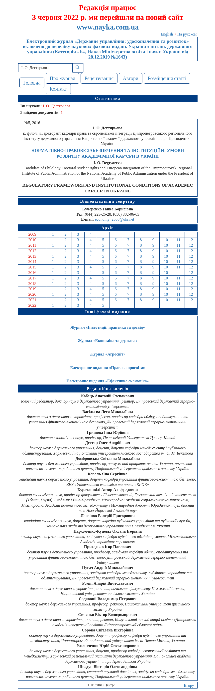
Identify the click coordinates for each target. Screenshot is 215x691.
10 (166, 240)
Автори (130, 78)
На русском (187, 34)
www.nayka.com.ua (108, 27)
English (167, 34)
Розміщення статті (167, 78)
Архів (108, 228)
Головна (32, 83)
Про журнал (62, 78)
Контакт (58, 89)
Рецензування (99, 78)
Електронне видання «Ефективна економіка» (108, 381)
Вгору (189, 685)
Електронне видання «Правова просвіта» (107, 368)
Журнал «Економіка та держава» (107, 340)
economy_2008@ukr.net (114, 219)
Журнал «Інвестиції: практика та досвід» (107, 327)
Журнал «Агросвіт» (107, 354)
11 (178, 240)
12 (191, 240)
